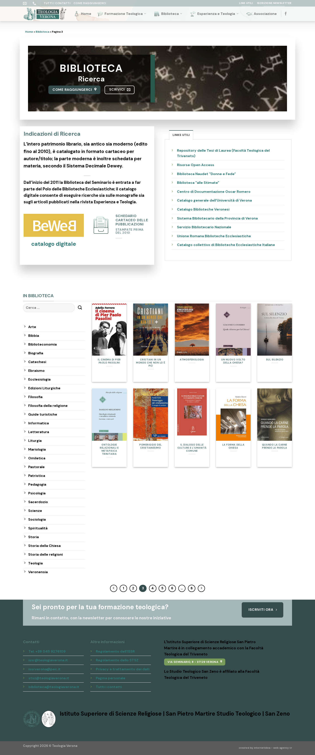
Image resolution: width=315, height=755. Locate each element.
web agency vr (282, 748)
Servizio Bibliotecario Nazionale (204, 227)
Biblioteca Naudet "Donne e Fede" (206, 174)
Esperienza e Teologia (214, 14)
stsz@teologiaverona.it (48, 678)
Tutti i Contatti (57, 3)
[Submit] (80, 308)
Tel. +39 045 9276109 (47, 651)
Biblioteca (168, 14)
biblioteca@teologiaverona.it (53, 687)
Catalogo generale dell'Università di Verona (214, 200)
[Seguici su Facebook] (285, 14)
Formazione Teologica (122, 14)
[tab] (181, 134)
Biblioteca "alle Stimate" (198, 182)
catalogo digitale (53, 244)
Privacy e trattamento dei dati (122, 669)
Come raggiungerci (90, 3)
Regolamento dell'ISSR (115, 651)
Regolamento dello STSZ (117, 660)
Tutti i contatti (109, 687)
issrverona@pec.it (44, 669)
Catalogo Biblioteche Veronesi (203, 209)
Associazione (261, 14)
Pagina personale (110, 678)
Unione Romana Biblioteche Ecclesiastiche (214, 236)
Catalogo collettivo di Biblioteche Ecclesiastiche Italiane (226, 244)
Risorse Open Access (195, 165)
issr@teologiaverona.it (48, 660)
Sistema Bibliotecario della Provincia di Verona (217, 218)
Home (82, 14)
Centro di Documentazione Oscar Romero (213, 191)
